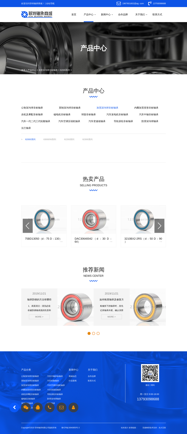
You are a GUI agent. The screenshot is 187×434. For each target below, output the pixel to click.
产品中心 (88, 14)
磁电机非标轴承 (62, 114)
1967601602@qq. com (130, 3)
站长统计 (124, 428)
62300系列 (87, 139)
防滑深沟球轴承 (149, 121)
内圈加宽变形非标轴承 (146, 107)
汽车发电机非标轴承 (117, 114)
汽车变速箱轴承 (97, 121)
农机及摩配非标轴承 (32, 114)
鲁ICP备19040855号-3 (70, 428)
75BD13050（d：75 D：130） (43, 238)
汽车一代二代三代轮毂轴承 (35, 121)
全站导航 (50, 3)
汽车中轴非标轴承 (148, 114)
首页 (73, 14)
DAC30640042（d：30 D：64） (93, 240)
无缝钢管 (146, 428)
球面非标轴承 (88, 114)
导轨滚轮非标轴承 (123, 121)
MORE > (39, 317)
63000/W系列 (49, 139)
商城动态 (73, 376)
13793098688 (157, 3)
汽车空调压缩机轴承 (69, 121)
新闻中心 (106, 14)
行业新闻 (73, 381)
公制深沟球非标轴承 (32, 107)
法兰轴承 (26, 128)
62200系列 (69, 139)
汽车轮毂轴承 (53, 381)
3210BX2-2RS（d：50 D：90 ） (143, 240)
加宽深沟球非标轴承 (48, 70)
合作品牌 (123, 14)
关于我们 (140, 14)
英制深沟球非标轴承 (70, 107)
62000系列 (65, 70)
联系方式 (157, 14)
